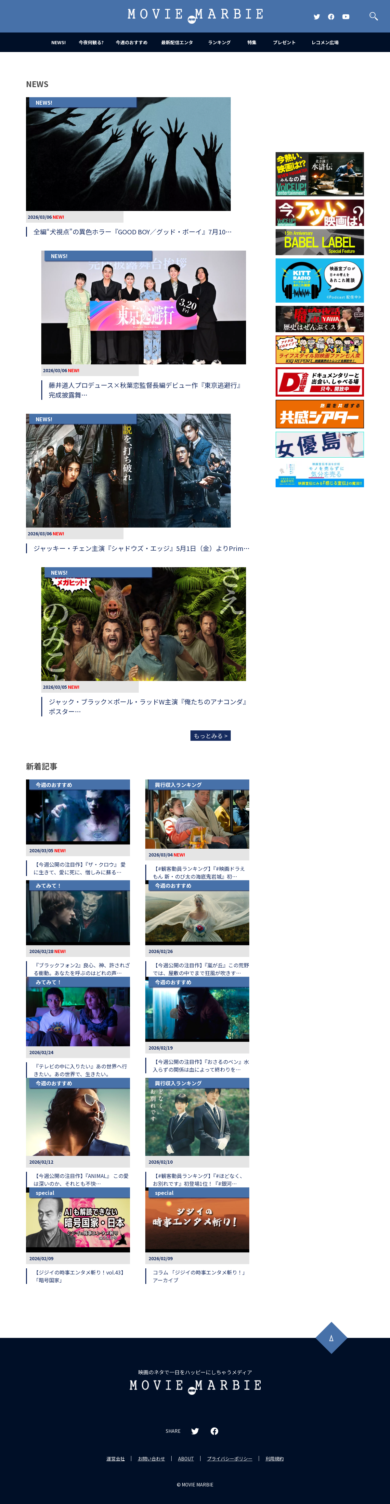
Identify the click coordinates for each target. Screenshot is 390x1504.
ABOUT (186, 1458)
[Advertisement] (320, 538)
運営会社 (116, 1458)
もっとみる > (211, 735)
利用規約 (275, 1458)
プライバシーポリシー (230, 1458)
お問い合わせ (151, 1458)
